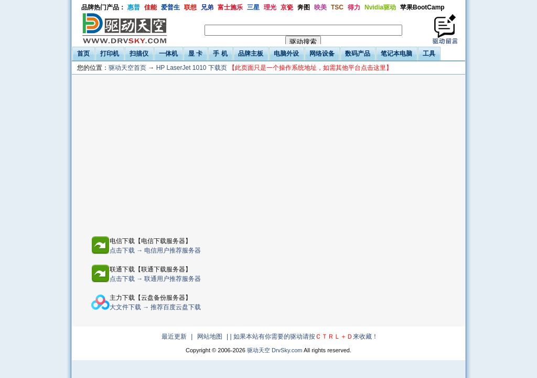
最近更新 (174, 336)
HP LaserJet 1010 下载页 (274, 67)
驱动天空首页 (127, 67)
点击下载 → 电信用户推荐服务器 (155, 250)
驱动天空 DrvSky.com (275, 350)
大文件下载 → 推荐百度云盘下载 (155, 307)
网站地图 (209, 336)
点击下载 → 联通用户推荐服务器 (155, 278)
